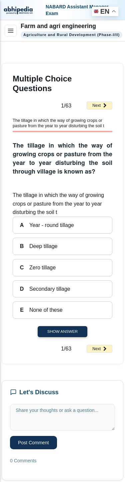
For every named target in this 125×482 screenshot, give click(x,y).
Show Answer (62, 331)
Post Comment (33, 442)
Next (99, 105)
